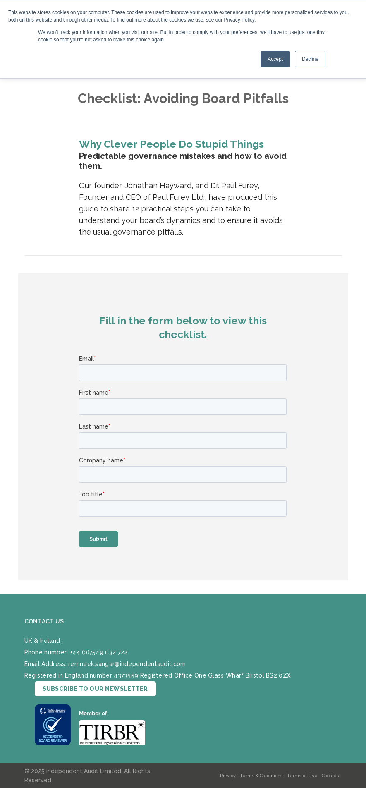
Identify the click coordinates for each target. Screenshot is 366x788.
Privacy (228, 775)
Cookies (330, 775)
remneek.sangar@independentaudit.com (127, 664)
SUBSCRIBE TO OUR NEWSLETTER (95, 688)
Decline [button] (310, 59)
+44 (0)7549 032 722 (99, 652)
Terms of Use (302, 775)
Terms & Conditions (261, 775)
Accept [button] (275, 59)
